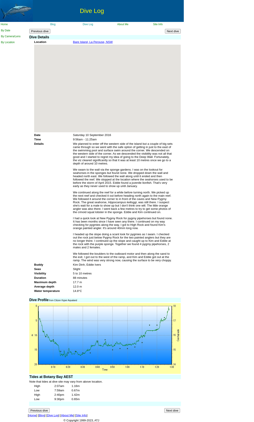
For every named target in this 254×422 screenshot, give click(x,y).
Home (4, 24)
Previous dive (40, 31)
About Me (122, 24)
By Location (7, 42)
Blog (52, 24)
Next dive (173, 31)
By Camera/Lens (10, 36)
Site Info (157, 24)
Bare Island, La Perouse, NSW (93, 42)
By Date (5, 30)
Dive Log (87, 24)
